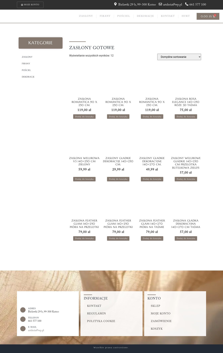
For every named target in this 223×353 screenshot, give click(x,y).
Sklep (155, 306)
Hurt (186, 16)
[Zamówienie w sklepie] (179, 57)
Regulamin (96, 313)
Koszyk (157, 329)
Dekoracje (145, 16)
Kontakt (168, 16)
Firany (105, 16)
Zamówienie (161, 321)
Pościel (123, 16)
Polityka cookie (101, 321)
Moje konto (161, 313)
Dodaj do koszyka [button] (84, 116)
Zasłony (86, 16)
